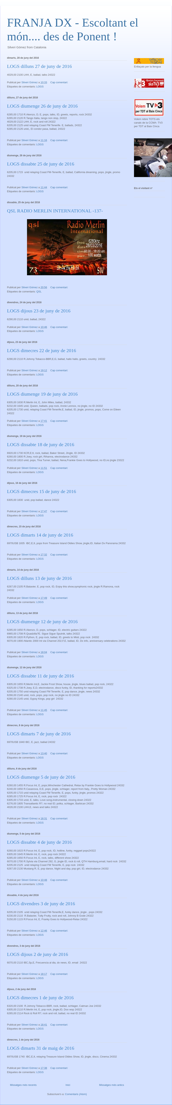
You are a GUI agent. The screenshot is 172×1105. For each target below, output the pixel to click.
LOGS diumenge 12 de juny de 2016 (42, 621)
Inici (68, 1084)
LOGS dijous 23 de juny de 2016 (38, 310)
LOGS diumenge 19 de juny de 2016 (42, 394)
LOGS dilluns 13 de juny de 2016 (39, 578)
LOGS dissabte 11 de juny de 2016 (40, 675)
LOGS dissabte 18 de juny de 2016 (40, 444)
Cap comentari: (59, 82)
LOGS (40, 86)
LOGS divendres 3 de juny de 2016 (41, 903)
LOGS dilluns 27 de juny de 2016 (39, 66)
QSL (39, 291)
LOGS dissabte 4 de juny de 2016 (39, 842)
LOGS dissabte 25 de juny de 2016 (40, 163)
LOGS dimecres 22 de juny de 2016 (41, 350)
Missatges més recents (23, 1084)
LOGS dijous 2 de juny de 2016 (37, 954)
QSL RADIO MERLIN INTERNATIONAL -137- (55, 210)
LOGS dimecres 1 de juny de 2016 (40, 997)
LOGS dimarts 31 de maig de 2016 (40, 1048)
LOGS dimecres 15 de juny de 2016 (41, 491)
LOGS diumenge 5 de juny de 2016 (41, 777)
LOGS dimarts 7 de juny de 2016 (39, 733)
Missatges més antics (111, 1084)
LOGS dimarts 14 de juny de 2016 (40, 535)
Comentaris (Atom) (76, 1094)
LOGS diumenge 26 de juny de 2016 (42, 106)
